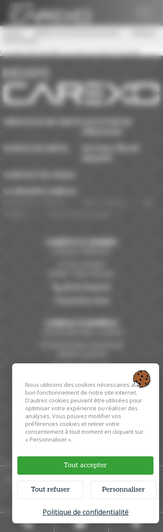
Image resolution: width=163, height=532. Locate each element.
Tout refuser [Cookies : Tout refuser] (50, 489)
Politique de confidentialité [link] (86, 512)
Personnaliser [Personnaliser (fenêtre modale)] (123, 489)
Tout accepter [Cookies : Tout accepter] (85, 465)
